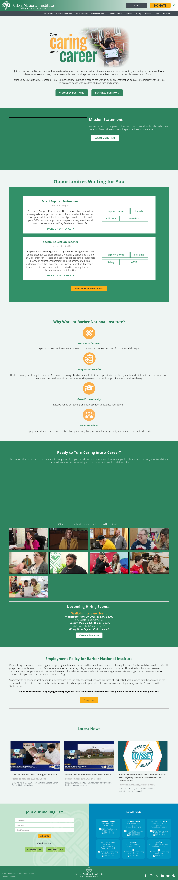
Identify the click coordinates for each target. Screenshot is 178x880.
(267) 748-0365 (160, 835)
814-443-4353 (134, 856)
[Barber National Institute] (28, 5)
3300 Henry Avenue (159, 823)
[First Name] (44, 820)
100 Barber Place (108, 823)
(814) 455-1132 (109, 833)
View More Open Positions (89, 288)
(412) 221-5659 (134, 835)
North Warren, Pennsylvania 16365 (108, 847)
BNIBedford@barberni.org (159, 852)
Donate (160, 5)
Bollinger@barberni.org (109, 852)
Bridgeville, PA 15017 (133, 827)
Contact (166, 13)
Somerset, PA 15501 (133, 846)
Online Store (55, 849)
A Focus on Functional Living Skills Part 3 (35, 756)
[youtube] (168, 875)
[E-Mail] (44, 830)
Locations (48, 13)
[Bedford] (159, 842)
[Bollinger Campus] (108, 842)
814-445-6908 (134, 854)
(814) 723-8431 (109, 854)
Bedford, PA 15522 (159, 846)
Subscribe (44, 836)
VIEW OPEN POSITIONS (71, 92)
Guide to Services (115, 13)
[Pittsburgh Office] (133, 821)
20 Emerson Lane (133, 823)
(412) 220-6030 (134, 833)
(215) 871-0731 (160, 833)
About (157, 13)
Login (136, 5)
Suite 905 (133, 825)
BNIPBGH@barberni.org (134, 831)
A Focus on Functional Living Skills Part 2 (89, 756)
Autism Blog (34, 849)
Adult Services (82, 13)
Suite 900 (159, 825)
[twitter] (157, 875)
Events (148, 13)
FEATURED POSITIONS (107, 92)
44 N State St (107, 844)
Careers (129, 13)
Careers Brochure (89, 635)
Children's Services (64, 13)
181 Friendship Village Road (159, 844)
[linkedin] (162, 875)
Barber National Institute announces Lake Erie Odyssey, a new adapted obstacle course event (142, 756)
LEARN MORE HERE (105, 137)
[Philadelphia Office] (159, 821)
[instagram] (151, 875)
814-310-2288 (160, 856)
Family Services (97, 13)
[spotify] (173, 875)
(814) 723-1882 (109, 856)
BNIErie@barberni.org (109, 829)
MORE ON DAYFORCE (60, 228)
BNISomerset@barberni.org (134, 852)
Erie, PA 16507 (108, 825)
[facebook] (145, 875)
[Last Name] (44, 825)
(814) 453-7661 (109, 831)
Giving (138, 13)
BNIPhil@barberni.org (160, 831)
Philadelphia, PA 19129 (159, 827)
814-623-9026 (160, 854)
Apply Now (89, 700)
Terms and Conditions (8, 877)
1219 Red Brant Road (133, 844)
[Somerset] (133, 842)
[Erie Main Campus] (108, 821)
